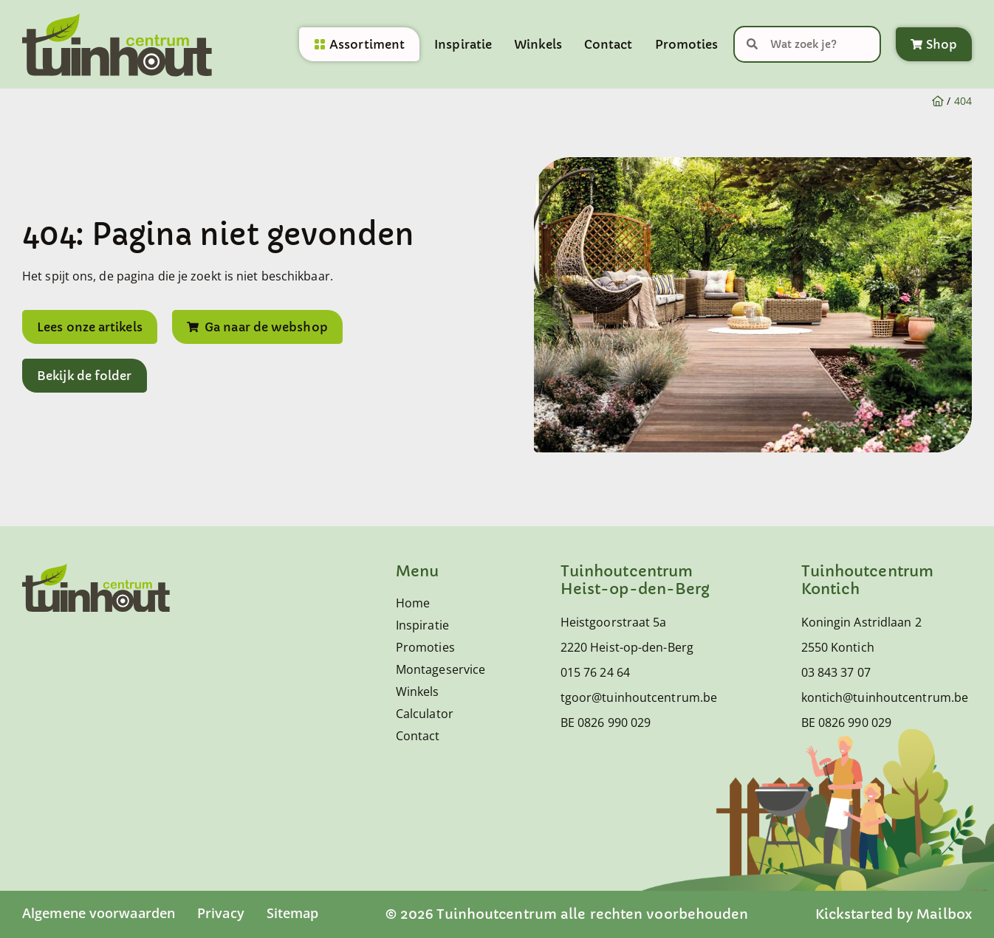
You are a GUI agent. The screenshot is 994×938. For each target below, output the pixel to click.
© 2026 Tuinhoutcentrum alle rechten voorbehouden (567, 914)
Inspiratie (463, 44)
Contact (608, 44)
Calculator (424, 713)
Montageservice (434, 669)
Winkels (538, 44)
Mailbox (944, 914)
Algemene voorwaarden (98, 913)
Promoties (687, 44)
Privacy (220, 913)
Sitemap (293, 913)
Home (413, 603)
